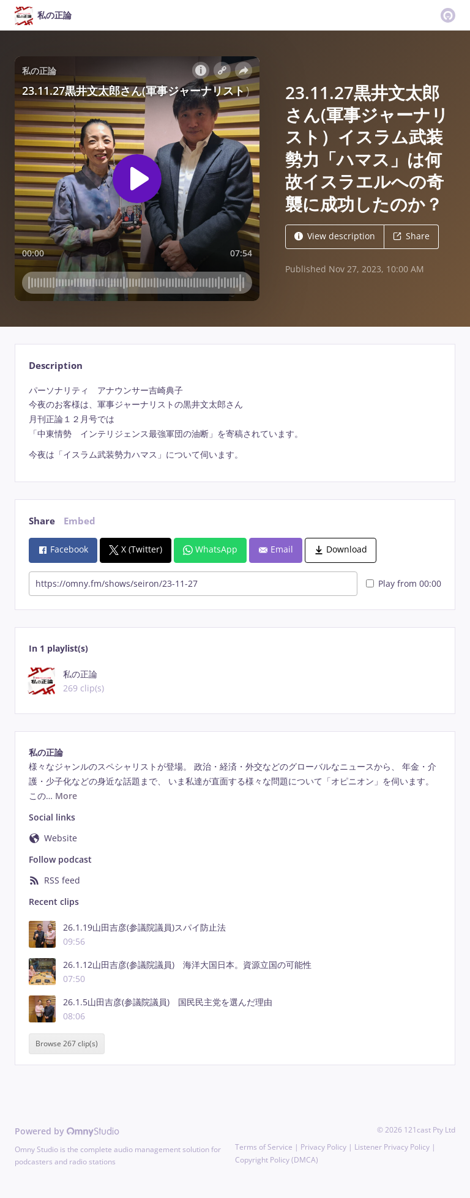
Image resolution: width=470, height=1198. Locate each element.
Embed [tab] (79, 521)
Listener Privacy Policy (392, 1147)
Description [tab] (56, 365)
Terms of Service (264, 1147)
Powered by (67, 1131)
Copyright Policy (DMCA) (276, 1160)
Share (411, 236)
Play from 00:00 (403, 583)
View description (334, 236)
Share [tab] (42, 521)
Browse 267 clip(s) (66, 1044)
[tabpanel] (235, 422)
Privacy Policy (323, 1147)
